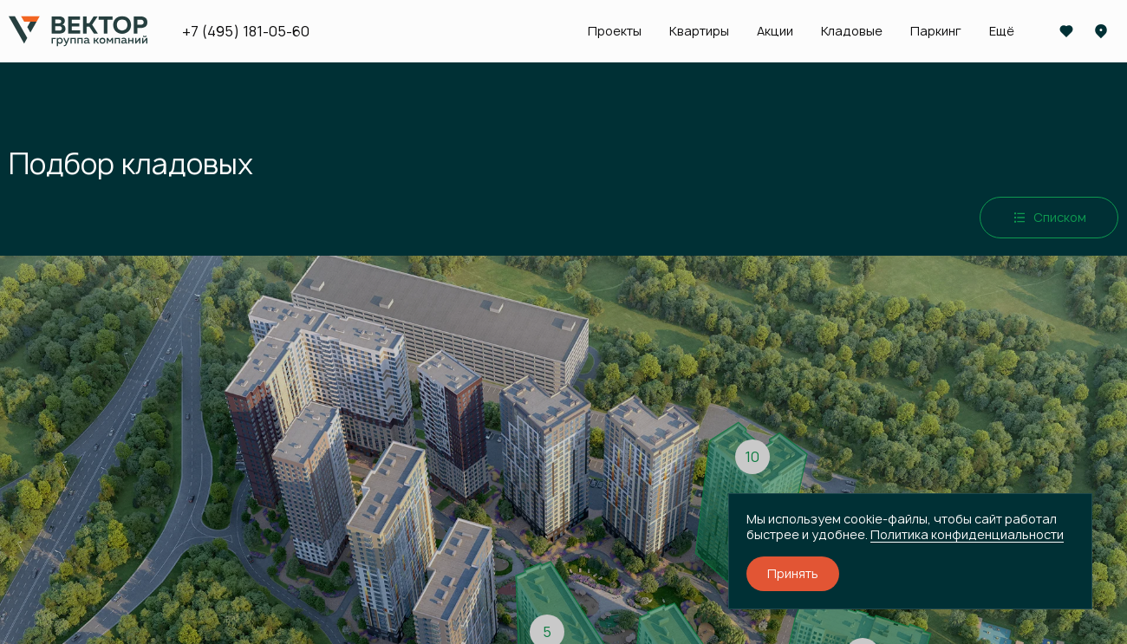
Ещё (1001, 31)
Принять (792, 573)
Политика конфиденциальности (967, 534)
